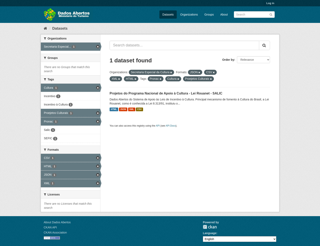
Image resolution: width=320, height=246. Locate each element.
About (224, 14)
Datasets (168, 14)
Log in (270, 3)
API (158, 125)
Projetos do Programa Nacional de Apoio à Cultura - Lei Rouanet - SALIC (166, 93)
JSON (123, 109)
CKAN (210, 227)
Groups (209, 14)
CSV (139, 109)
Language (209, 233)
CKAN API (50, 227)
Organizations (189, 14)
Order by (228, 59)
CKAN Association (55, 232)
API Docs (171, 125)
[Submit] (271, 14)
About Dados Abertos (57, 222)
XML (131, 109)
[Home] (45, 28)
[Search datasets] (254, 14)
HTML (114, 109)
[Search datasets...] (184, 45)
